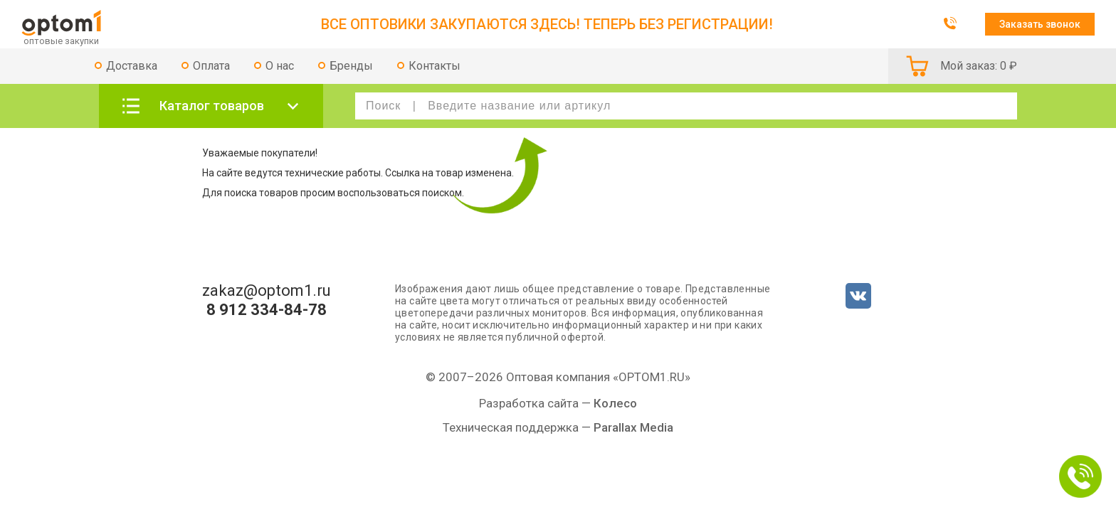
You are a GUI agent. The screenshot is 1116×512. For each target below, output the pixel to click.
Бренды (351, 66)
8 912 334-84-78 (266, 310)
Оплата (211, 66)
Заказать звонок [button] (1039, 24)
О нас (279, 66)
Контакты (434, 66)
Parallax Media (633, 427)
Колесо (615, 403)
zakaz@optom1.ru (266, 291)
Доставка (131, 66)
